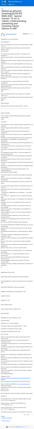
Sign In (4, 4)
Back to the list (5, 420)
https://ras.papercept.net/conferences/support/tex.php (15, 378)
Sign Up (11, 4)
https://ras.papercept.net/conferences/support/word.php (15, 381)
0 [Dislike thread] (28, 414)
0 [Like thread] (25, 414)
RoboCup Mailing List (13, 2)
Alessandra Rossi (11, 34)
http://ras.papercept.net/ (23, 384)
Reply (3, 416)
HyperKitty (18, 427)
